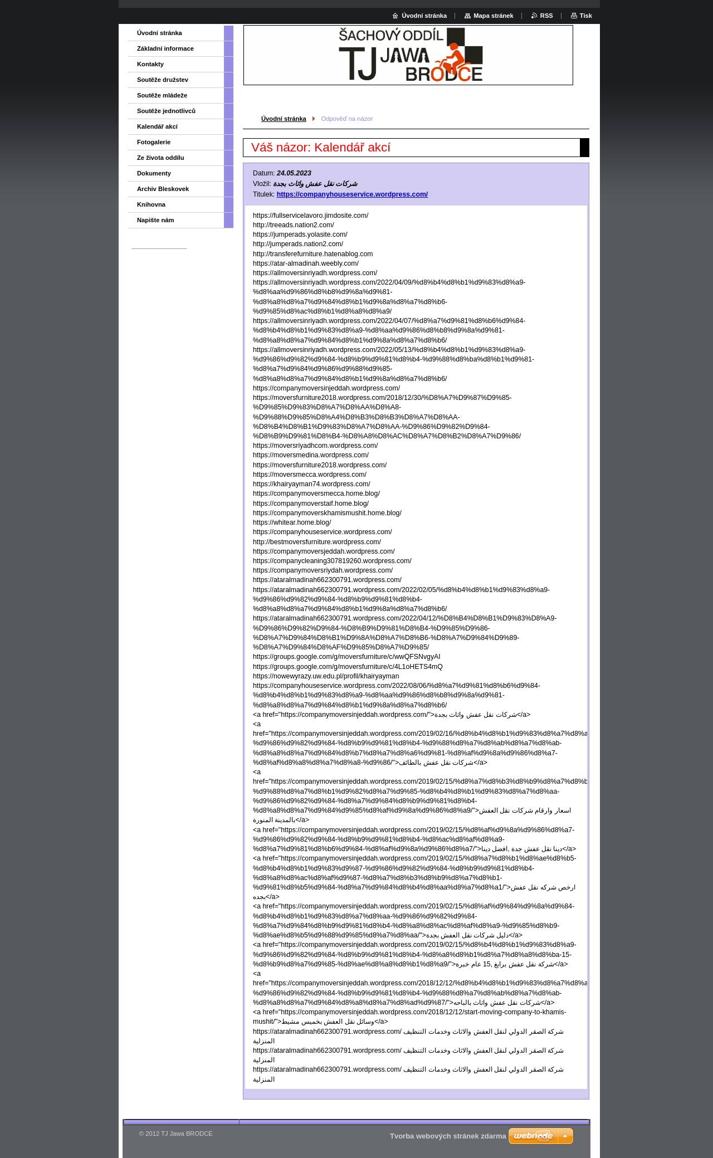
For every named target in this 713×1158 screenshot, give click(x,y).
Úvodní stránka (283, 118)
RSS (546, 15)
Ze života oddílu (160, 157)
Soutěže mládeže (162, 95)
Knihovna (151, 204)
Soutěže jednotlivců (166, 111)
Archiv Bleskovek (163, 188)
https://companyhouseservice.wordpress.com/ (352, 194)
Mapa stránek (493, 15)
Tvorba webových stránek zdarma (448, 1136)
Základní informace (165, 48)
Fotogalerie (153, 142)
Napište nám (155, 220)
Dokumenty (154, 173)
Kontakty (150, 64)
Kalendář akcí (157, 126)
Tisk (586, 15)
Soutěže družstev (162, 79)
